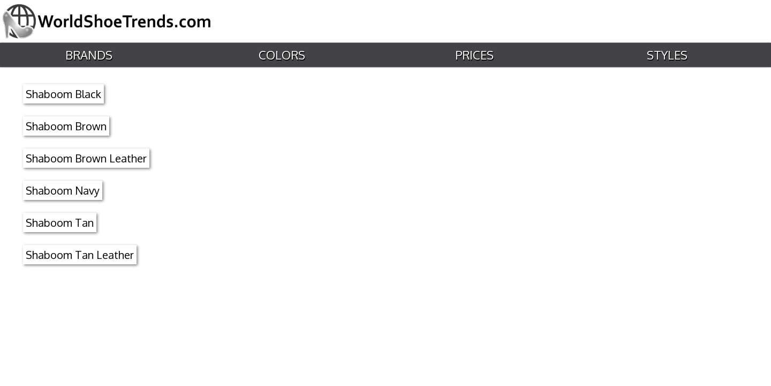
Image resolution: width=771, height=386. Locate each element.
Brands (88, 55)
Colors (281, 55)
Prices (473, 55)
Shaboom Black (63, 94)
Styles (666, 55)
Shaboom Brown (66, 126)
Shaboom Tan (60, 222)
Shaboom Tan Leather (80, 255)
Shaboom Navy (63, 190)
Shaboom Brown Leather (86, 158)
